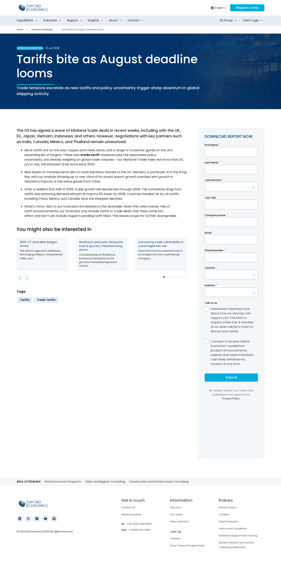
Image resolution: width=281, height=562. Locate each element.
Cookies (224, 514)
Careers (175, 538)
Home (20, 29)
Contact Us (128, 507)
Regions (75, 20)
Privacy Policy (227, 507)
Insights (96, 20)
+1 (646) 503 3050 (139, 530)
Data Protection (228, 521)
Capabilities (28, 20)
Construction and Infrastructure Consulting (158, 482)
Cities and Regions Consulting (105, 482)
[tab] (164, 277)
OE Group (229, 20)
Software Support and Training (238, 535)
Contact (136, 20)
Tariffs (25, 300)
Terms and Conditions (233, 528)
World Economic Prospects (62, 482)
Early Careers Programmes (187, 545)
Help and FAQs (179, 521)
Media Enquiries (131, 514)
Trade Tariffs (46, 300)
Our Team (176, 514)
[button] (20, 278)
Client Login (253, 20)
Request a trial (247, 7)
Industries (52, 20)
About (116, 20)
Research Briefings (42, 29)
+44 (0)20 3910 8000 (139, 523)
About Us (175, 507)
